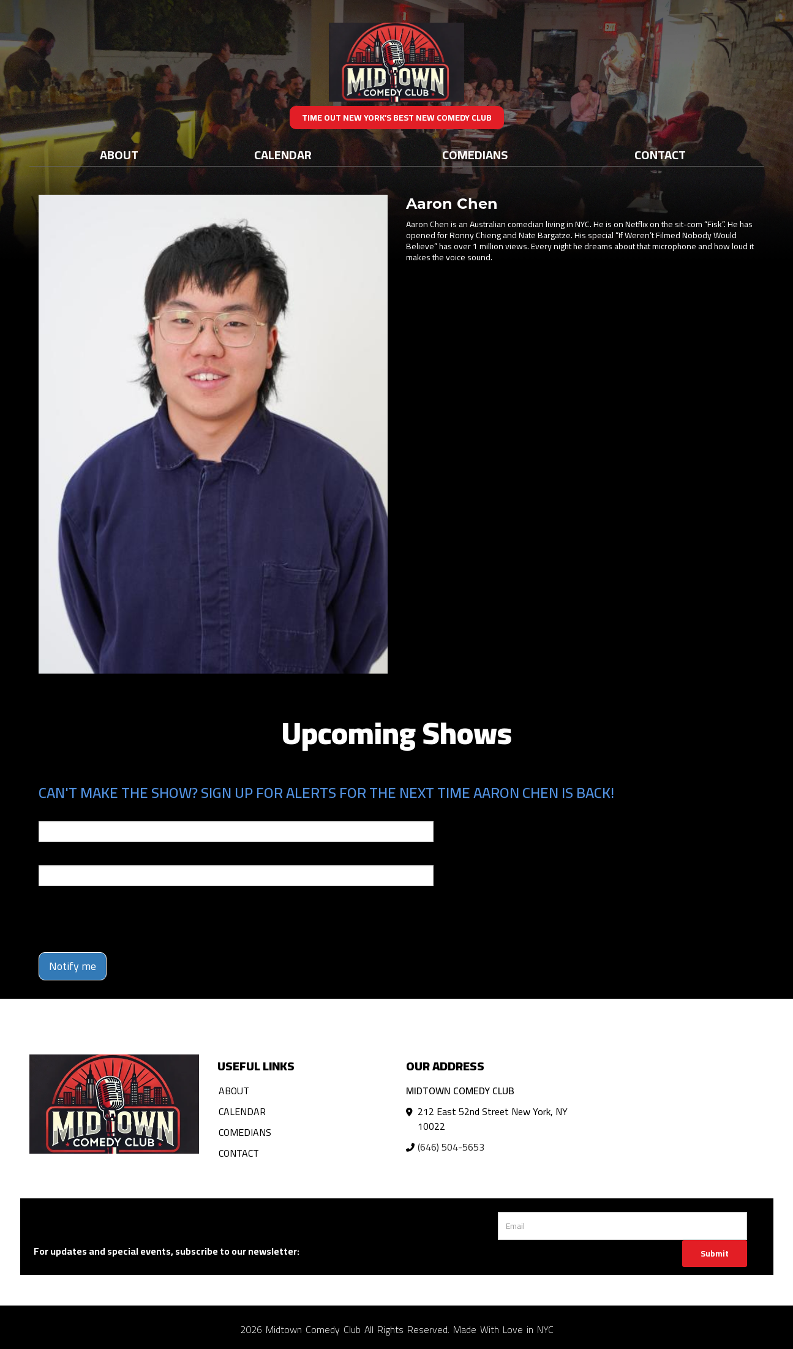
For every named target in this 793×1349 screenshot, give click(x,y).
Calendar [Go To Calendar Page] (283, 154)
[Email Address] (622, 1226)
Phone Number (68, 856)
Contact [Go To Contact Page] (660, 154)
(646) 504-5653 (451, 1147)
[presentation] (132, 919)
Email (50, 812)
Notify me (72, 966)
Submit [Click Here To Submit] (715, 1253)
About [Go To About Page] (119, 154)
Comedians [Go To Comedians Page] (475, 154)
